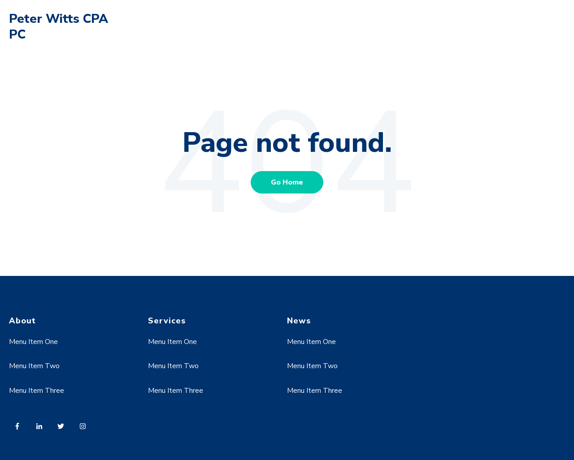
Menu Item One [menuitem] (33, 342)
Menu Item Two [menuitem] (34, 366)
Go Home (287, 182)
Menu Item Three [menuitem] (36, 391)
